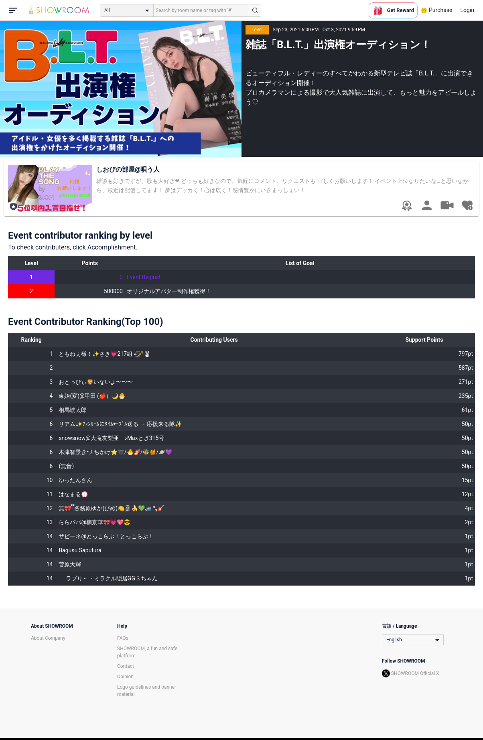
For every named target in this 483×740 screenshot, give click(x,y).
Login (467, 10)
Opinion (125, 676)
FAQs (122, 638)
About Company (48, 638)
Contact (125, 666)
